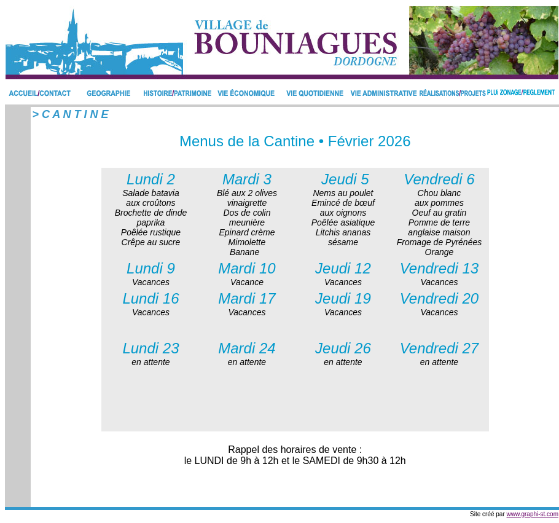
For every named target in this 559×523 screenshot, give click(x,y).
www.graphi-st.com (532, 514)
